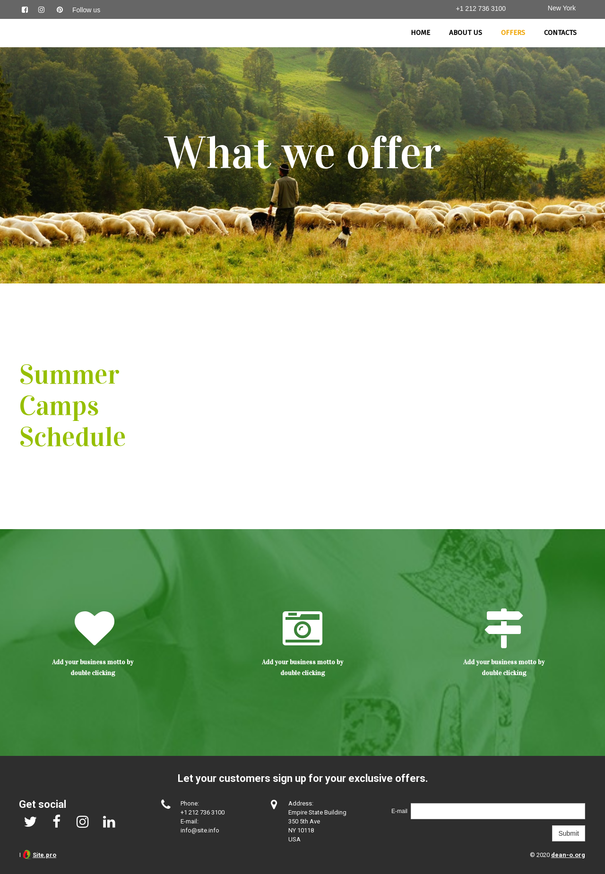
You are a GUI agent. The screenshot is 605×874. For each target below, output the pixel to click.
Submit (568, 833)
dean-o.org (568, 854)
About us (465, 32)
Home (420, 32)
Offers (513, 32)
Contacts (560, 32)
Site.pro (44, 854)
